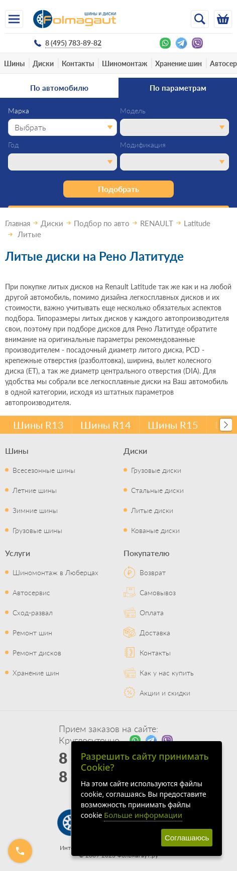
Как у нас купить (167, 672)
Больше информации (143, 815)
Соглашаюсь (187, 837)
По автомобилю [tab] (59, 87)
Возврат (153, 572)
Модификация (143, 144)
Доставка (155, 632)
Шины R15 (173, 425)
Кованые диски (155, 530)
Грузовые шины (37, 530)
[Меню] (14, 19)
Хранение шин (178, 63)
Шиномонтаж (124, 63)
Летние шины (35, 490)
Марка (18, 110)
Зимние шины (35, 510)
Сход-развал (33, 612)
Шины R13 (38, 425)
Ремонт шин (32, 632)
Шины (14, 63)
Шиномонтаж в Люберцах (55, 572)
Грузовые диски (156, 470)
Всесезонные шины (44, 470)
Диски (43, 63)
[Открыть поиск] (200, 19)
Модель (133, 110)
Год (13, 144)
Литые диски (152, 510)
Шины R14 (105, 425)
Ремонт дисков (37, 652)
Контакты (78, 63)
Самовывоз (158, 592)
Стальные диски (157, 490)
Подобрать (118, 189)
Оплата (152, 612)
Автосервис (31, 592)
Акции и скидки (165, 692)
